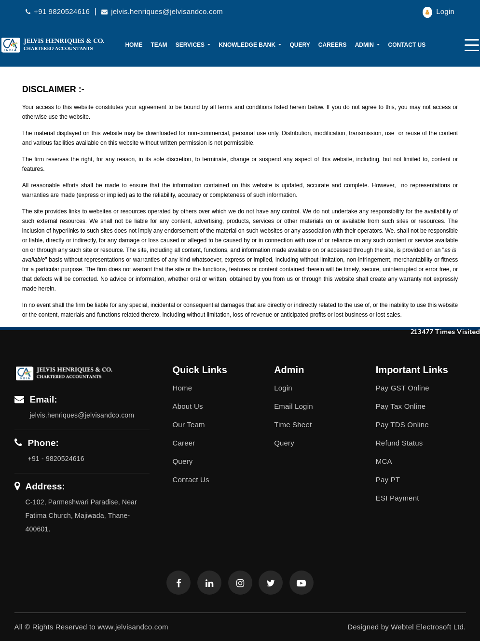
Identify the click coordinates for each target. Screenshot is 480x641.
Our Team (189, 424)
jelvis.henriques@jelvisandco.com (162, 11)
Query (299, 45)
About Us (188, 406)
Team (159, 45)
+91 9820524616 (59, 11)
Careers (332, 45)
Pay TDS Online (402, 424)
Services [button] (191, 45)
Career (184, 443)
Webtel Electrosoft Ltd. (428, 627)
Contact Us (406, 45)
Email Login (293, 406)
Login (438, 11)
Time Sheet (293, 424)
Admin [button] (365, 45)
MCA (384, 461)
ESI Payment (397, 498)
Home (133, 45)
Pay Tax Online (400, 406)
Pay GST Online (402, 388)
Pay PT (388, 479)
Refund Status (399, 443)
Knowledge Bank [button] (248, 45)
